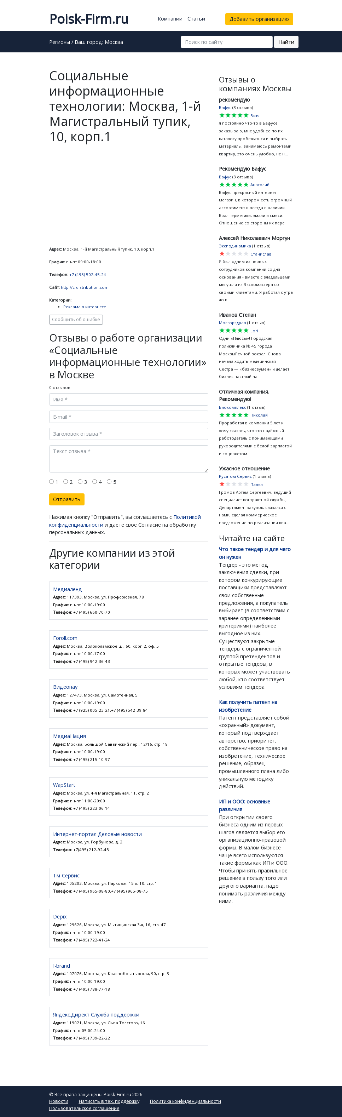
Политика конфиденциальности (185, 1101)
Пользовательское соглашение (84, 1108)
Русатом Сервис (235, 476)
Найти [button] (286, 42)
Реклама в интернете (84, 306)
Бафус (225, 107)
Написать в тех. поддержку (109, 1101)
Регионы (59, 42)
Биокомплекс (232, 407)
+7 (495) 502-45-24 (87, 274)
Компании (170, 18)
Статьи (196, 18)
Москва (114, 42)
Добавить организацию (259, 19)
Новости (58, 1101)
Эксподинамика (235, 245)
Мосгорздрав (232, 322)
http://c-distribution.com (85, 287)
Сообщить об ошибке (76, 319)
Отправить (66, 499)
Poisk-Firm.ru (88, 19)
